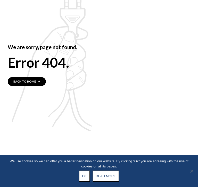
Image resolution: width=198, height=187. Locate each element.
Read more (106, 176)
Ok (84, 176)
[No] (191, 171)
